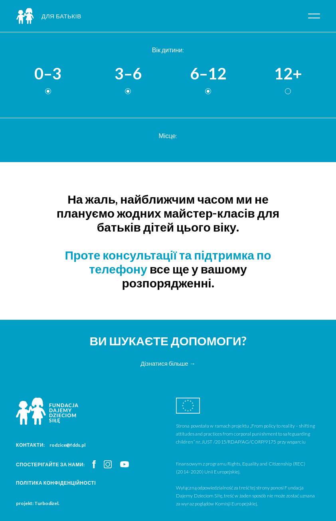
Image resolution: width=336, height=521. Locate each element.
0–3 (47, 74)
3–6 (128, 74)
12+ (288, 74)
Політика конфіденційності (56, 483)
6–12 (208, 74)
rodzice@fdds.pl (67, 445)
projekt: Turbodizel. (37, 503)
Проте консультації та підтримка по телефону (168, 262)
